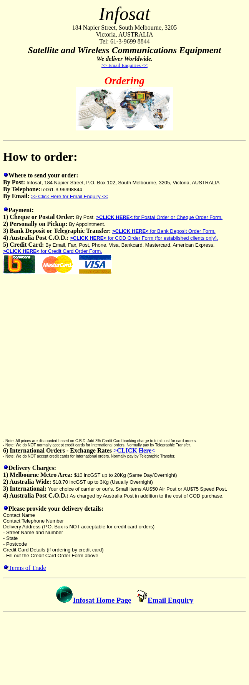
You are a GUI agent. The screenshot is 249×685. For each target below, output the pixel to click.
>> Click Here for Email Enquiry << (69, 196)
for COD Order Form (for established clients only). (144, 238)
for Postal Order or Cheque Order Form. (159, 217)
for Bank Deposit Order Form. (164, 231)
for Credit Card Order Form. (52, 251)
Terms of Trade (27, 568)
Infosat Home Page (102, 600)
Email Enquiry (164, 600)
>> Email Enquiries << (124, 65)
